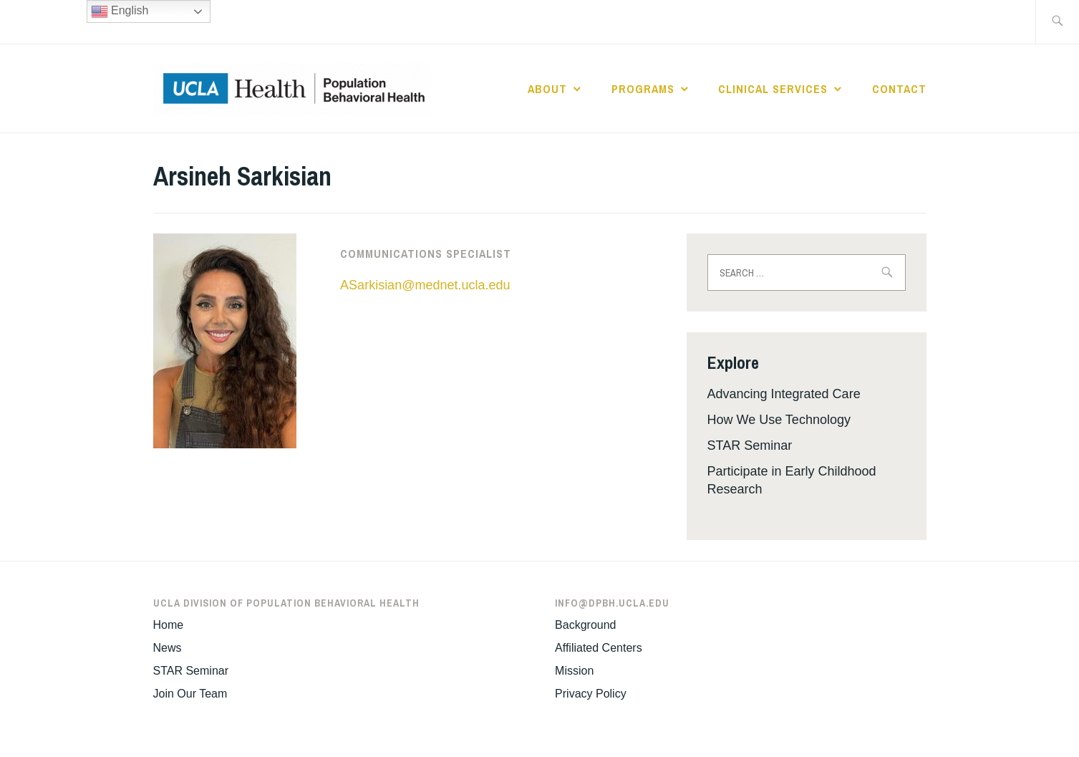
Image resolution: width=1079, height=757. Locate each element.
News (167, 648)
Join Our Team (190, 694)
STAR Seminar (750, 445)
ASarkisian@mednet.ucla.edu (425, 285)
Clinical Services (773, 89)
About (547, 89)
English (120, 11)
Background (585, 625)
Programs (642, 89)
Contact (899, 89)
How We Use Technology (779, 420)
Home (168, 625)
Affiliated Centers (598, 648)
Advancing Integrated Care (784, 394)
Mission (574, 671)
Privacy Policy (590, 694)
